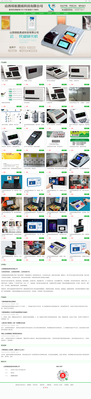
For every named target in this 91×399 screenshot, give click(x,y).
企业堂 (2, 1)
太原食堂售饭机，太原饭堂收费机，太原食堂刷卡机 (15, 271)
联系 (19, 84)
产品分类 (41, 13)
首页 (25, 13)
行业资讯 (49, 13)
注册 (86, 1)
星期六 (10, 1)
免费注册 (49, 384)
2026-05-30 (6, 1)
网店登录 (42, 384)
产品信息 (33, 13)
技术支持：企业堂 (58, 384)
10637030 (35, 384)
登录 (89, 1)
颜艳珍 (72, 384)
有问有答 (58, 13)
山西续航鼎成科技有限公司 (9, 269)
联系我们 (66, 13)
